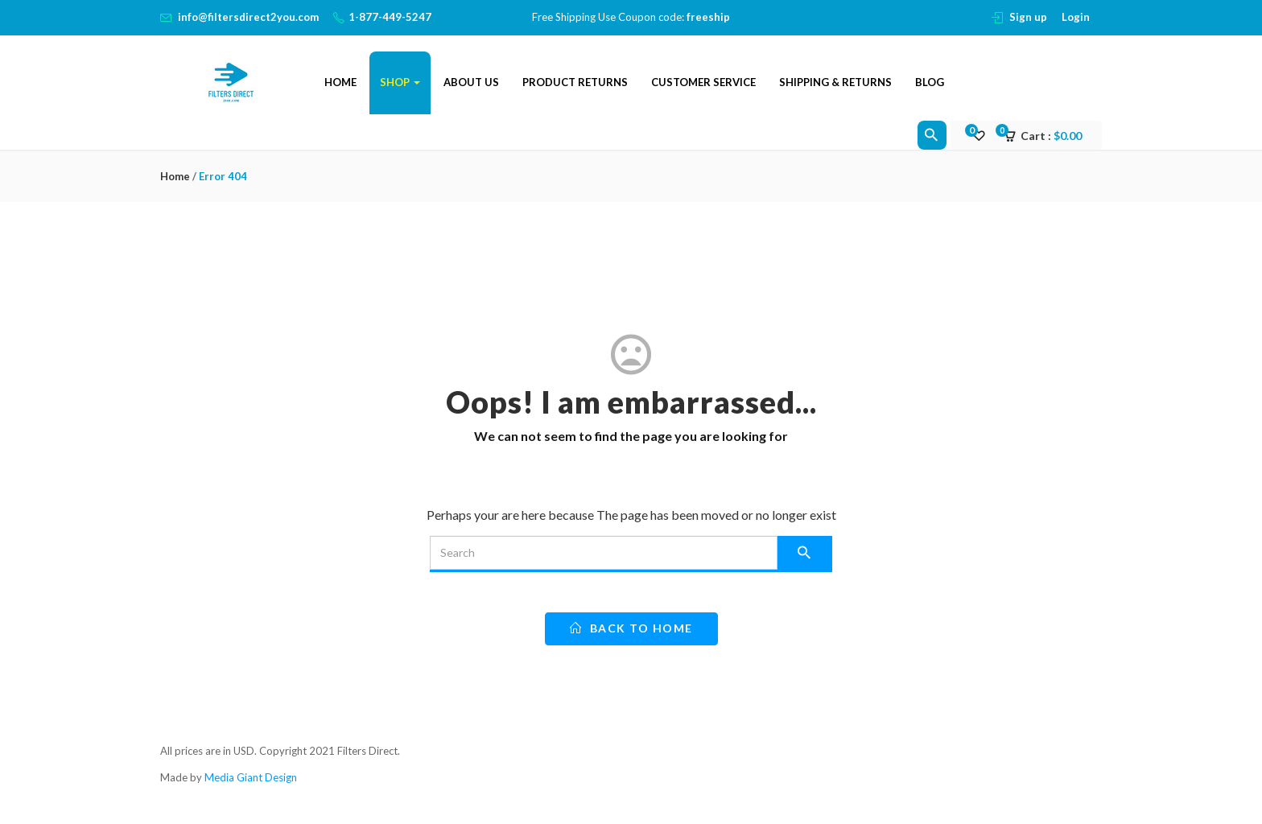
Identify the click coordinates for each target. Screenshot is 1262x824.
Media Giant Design (250, 777)
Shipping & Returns (835, 82)
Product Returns (575, 82)
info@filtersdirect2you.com (248, 16)
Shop (400, 82)
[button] (1048, 136)
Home (340, 82)
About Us (471, 82)
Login (1076, 16)
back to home (631, 628)
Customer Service (703, 82)
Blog (929, 82)
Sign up (1028, 16)
